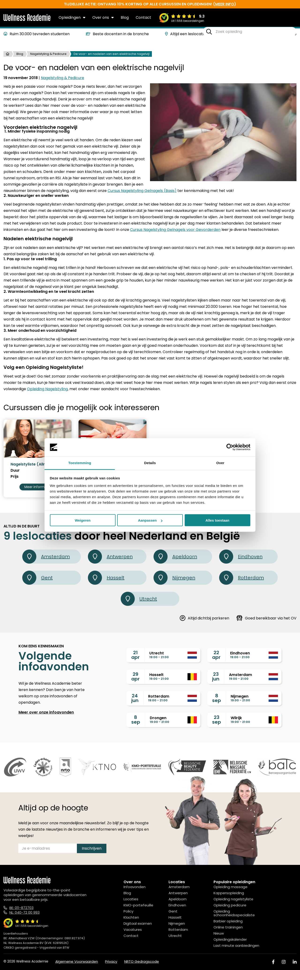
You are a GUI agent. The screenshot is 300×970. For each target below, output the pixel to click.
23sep (216, 719)
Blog (125, 17)
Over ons (103, 17)
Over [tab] (220, 463)
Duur (15, 470)
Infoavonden (135, 886)
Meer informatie (37, 487)
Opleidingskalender (230, 939)
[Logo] (27, 20)
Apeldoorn (175, 557)
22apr (216, 655)
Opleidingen (72, 17)
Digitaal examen (138, 923)
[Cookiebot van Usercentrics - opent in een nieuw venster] (229, 447)
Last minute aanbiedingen (236, 945)
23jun (215, 676)
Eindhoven (240, 557)
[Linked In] (294, 961)
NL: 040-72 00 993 (24, 912)
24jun (135, 698)
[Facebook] (273, 961)
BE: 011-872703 (21, 907)
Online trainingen (228, 927)
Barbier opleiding (228, 921)
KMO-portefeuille (138, 905)
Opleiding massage (231, 886)
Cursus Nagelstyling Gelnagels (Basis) (142, 190)
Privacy (111, 961)
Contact (143, 17)
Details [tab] (150, 463)
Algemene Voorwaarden (76, 961)
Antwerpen (110, 557)
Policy (128, 911)
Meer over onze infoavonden (46, 712)
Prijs (15, 476)
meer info (224, 4)
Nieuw (219, 933)
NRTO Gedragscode (141, 961)
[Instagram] (283, 961)
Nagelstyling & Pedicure (48, 54)
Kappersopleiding (229, 892)
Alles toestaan (217, 520)
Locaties (131, 899)
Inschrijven (91, 848)
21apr (135, 655)
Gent (37, 578)
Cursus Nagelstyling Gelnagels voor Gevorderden (175, 229)
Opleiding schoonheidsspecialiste (234, 913)
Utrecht (139, 599)
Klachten (131, 917)
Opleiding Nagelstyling (47, 389)
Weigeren (82, 520)
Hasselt (106, 578)
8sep (216, 698)
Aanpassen (150, 520)
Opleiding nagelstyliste (233, 899)
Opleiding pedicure (230, 905)
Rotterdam (241, 578)
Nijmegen (174, 578)
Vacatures (133, 929)
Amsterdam (46, 557)
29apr (135, 676)
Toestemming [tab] (79, 463)
